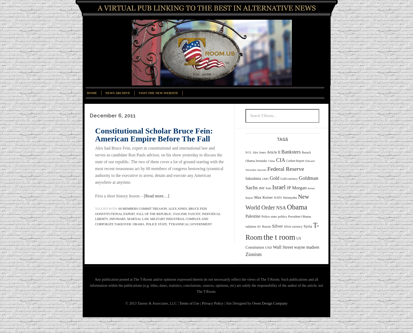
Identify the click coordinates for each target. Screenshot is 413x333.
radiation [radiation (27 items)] (250, 226)
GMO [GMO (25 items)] (265, 178)
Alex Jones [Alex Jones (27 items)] (259, 152)
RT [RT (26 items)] (259, 226)
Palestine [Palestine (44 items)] (252, 216)
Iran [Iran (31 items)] (268, 188)
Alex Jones (177, 209)
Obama (139, 224)
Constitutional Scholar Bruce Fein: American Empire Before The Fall (154, 134)
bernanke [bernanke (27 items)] (261, 160)
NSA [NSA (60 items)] (281, 208)
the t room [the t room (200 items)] (279, 237)
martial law (138, 219)
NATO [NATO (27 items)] (278, 197)
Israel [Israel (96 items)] (279, 187)
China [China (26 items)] (271, 160)
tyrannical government (190, 224)
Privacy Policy (212, 303)
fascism (179, 214)
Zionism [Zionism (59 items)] (253, 254)
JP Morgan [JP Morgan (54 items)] (297, 187)
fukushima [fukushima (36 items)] (253, 179)
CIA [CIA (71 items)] (280, 160)
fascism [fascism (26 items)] (261, 169)
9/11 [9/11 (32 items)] (248, 152)
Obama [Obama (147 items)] (297, 207)
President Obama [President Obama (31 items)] (299, 216)
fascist (194, 214)
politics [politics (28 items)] (282, 216)
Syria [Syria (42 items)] (307, 226)
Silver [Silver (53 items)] (277, 226)
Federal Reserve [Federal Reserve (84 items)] (285, 169)
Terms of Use (189, 303)
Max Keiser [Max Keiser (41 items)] (263, 197)
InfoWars (117, 219)
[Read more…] (156, 196)
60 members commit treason (143, 209)
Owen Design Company (270, 303)
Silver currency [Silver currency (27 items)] (293, 226)
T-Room (211, 52)
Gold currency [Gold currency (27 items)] (289, 178)
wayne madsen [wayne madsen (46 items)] (306, 247)
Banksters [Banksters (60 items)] (291, 152)
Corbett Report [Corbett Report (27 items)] (295, 160)
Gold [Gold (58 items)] (274, 178)
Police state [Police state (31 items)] (269, 216)
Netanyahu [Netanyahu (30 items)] (290, 197)
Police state (156, 224)
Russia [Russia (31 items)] (266, 226)
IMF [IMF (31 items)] (262, 188)
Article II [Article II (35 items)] (273, 152)
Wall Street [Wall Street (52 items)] (283, 247)
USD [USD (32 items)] (268, 247)
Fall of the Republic (154, 214)
